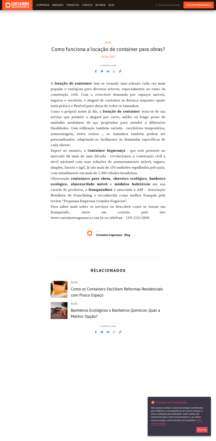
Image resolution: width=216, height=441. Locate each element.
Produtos (73, 5)
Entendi (202, 429)
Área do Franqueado (168, 5)
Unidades (58, 5)
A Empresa (43, 5)
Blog (111, 5)
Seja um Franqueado (198, 5)
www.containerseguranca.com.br (77, 218)
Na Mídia (100, 5)
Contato (87, 5)
